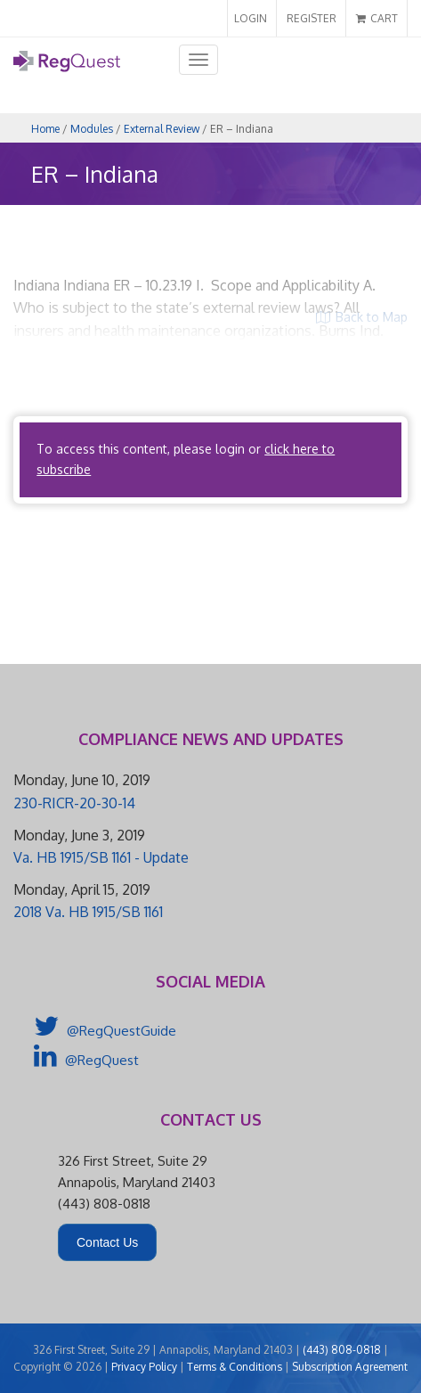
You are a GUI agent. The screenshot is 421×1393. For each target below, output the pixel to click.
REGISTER (311, 18)
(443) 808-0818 (342, 1349)
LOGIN (250, 18)
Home (45, 128)
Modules (91, 128)
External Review (161, 128)
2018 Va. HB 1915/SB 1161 (88, 912)
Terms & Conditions (234, 1366)
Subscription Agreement (350, 1366)
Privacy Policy (144, 1366)
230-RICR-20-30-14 (74, 803)
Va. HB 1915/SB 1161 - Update (101, 857)
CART (377, 18)
